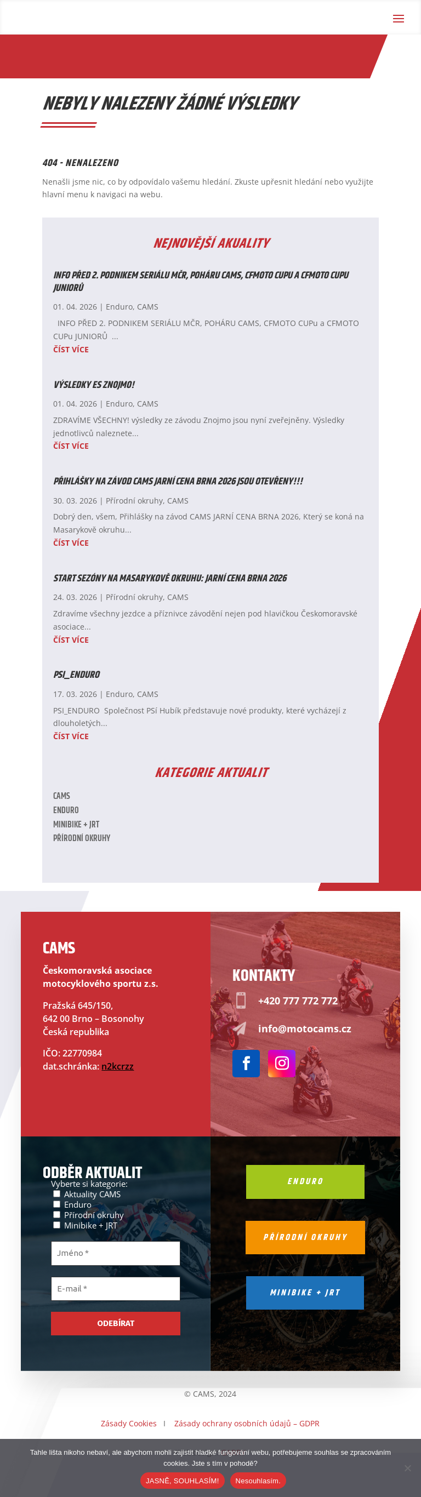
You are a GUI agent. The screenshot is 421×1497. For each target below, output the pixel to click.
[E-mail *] (115, 1289)
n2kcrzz (117, 1066)
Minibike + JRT (76, 825)
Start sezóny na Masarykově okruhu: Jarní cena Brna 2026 (169, 578)
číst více (71, 349)
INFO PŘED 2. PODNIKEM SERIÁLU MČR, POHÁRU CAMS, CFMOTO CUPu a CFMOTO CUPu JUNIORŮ (200, 282)
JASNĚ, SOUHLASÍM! (182, 1481)
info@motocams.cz (304, 1028)
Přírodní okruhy (134, 500)
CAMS (147, 306)
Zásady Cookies (129, 1423)
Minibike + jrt (305, 1293)
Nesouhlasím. (258, 1481)
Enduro (119, 306)
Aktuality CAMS (87, 1194)
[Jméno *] (115, 1253)
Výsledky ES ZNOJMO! (93, 385)
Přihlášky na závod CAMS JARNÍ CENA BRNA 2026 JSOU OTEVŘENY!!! (178, 481)
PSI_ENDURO (76, 675)
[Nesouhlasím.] (407, 1467)
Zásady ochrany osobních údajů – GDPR (247, 1423)
